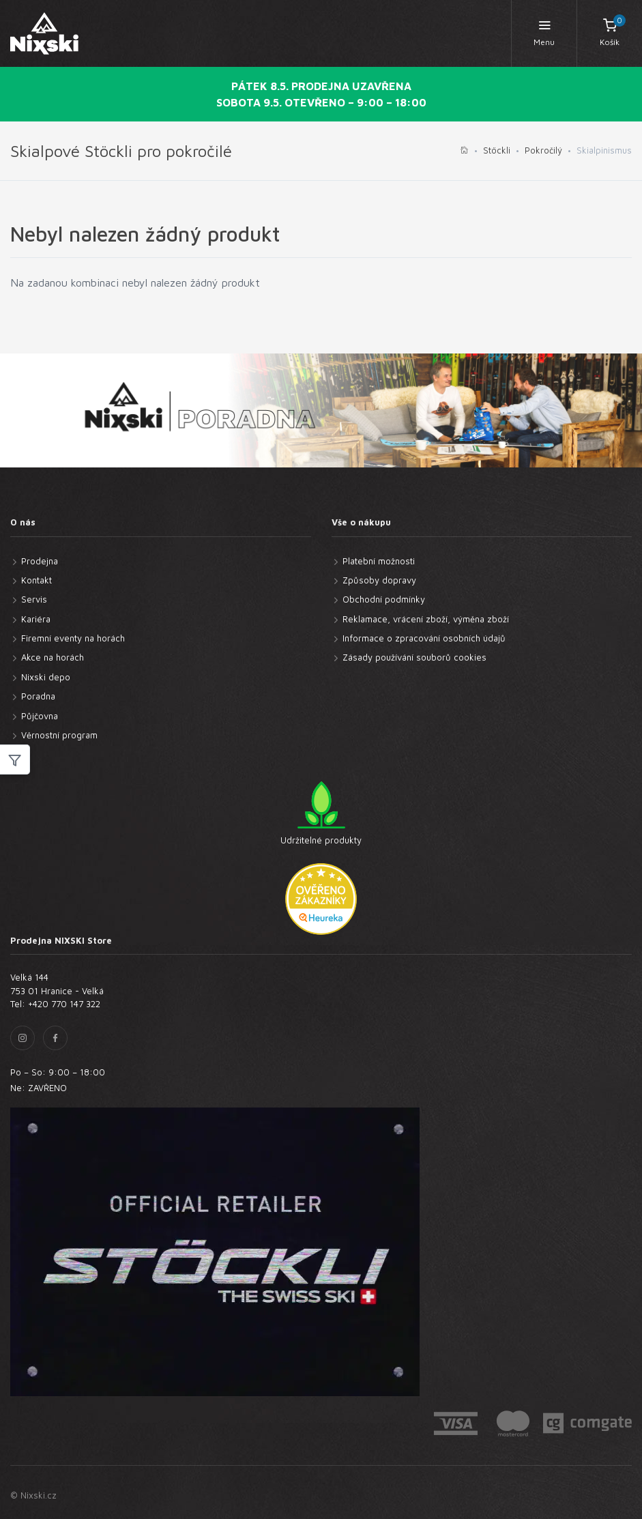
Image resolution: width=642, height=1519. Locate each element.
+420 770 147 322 (64, 1003)
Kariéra (35, 618)
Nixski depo (45, 676)
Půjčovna (39, 715)
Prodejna (39, 560)
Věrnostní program (59, 734)
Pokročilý (543, 150)
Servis (34, 599)
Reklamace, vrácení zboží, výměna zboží (425, 618)
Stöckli (496, 150)
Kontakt (36, 580)
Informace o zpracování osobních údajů (424, 638)
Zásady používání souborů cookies (414, 657)
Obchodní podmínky (383, 599)
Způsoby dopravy (379, 580)
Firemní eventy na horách (73, 638)
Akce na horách (52, 657)
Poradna (38, 696)
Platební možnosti (378, 560)
